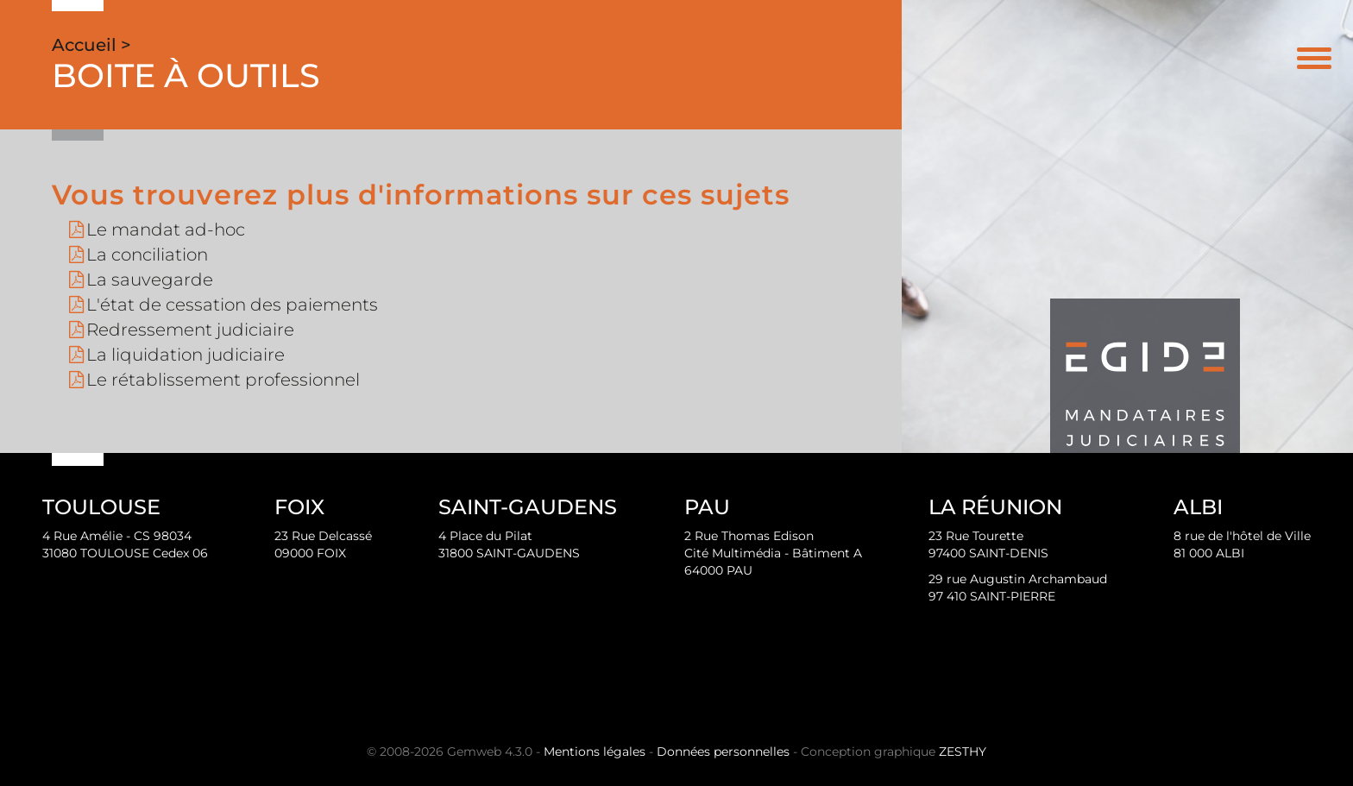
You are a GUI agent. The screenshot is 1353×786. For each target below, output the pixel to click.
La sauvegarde (149, 279)
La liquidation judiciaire (185, 354)
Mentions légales (594, 751)
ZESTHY (962, 751)
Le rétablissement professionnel (223, 379)
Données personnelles (723, 751)
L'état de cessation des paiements (232, 304)
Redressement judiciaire (190, 329)
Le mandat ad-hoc (165, 229)
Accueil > (91, 45)
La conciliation (147, 254)
